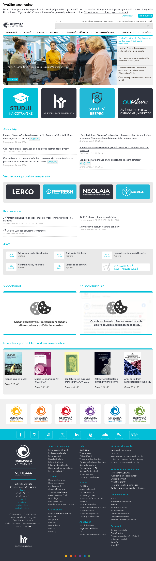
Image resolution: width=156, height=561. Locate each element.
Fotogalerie (53, 519)
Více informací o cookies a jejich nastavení (106, 12)
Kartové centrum (55, 502)
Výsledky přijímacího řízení (91, 459)
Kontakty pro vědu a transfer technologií (128, 488)
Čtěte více (13, 79)
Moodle (111, 21)
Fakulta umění (54, 456)
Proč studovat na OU (89, 468)
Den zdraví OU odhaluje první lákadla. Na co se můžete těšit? (111, 160)
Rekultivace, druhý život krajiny (33, 253)
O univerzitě (13, 32)
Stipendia (83, 502)
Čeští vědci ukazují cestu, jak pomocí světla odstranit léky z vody (36, 149)
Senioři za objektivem (76, 265)
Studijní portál (128, 21)
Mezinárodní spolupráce (121, 450)
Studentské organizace (89, 514)
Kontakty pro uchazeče (89, 477)
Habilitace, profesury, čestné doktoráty (127, 460)
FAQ (81, 532)
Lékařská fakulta (55, 462)
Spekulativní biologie (76, 253)
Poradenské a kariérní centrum (61, 505)
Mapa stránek (87, 21)
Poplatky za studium (88, 505)
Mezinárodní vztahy (107, 32)
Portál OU (84, 486)
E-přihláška (84, 450)
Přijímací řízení (85, 456)
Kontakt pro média (119, 530)
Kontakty (52, 532)
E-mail (118, 21)
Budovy (51, 529)
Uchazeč (29, 32)
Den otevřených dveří (89, 471)
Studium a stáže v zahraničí (91, 498)
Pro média (146, 32)
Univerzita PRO (130, 32)
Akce (7, 244)
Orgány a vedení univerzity (59, 513)
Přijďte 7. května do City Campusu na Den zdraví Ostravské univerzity (38, 67)
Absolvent (56, 32)
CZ (57, 21)
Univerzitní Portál (144, 21)
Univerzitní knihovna (57, 480)
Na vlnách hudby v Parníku (31, 265)
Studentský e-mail (87, 489)
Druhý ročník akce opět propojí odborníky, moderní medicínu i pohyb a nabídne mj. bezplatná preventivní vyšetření (48, 73)
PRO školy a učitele (119, 508)
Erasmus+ (115, 453)
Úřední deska (54, 526)
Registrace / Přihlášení (89, 529)
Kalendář (52, 523)
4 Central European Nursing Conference (24, 231)
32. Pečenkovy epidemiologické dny (98, 217)
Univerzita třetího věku (120, 517)
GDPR (113, 498)
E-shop (114, 505)
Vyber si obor (85, 453)
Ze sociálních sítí (92, 286)
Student (42, 32)
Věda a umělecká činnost (79, 32)
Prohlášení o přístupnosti (121, 502)
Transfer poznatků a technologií (124, 485)
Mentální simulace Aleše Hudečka (130, 253)
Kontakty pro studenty (89, 517)
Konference (12, 211)
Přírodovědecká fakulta (58, 465)
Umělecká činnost (118, 479)
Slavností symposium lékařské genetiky (99, 227)
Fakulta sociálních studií (58, 450)
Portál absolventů (87, 526)
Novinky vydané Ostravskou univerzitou (34, 343)
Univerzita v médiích (119, 539)
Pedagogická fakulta (57, 453)
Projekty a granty (118, 482)
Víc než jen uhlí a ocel (15, 379)
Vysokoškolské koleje (57, 492)
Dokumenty (53, 516)
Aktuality (10, 129)
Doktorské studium (88, 465)
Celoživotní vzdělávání (120, 514)
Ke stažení (115, 542)
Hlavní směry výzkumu (120, 473)
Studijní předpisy (87, 511)
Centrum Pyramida (56, 489)
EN (60, 21)
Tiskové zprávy (117, 533)
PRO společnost (117, 511)
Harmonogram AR (88, 495)
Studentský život (86, 474)
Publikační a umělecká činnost (123, 476)
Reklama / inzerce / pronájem (123, 520)
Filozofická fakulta (56, 459)
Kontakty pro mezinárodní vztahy (125, 463)
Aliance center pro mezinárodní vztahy (127, 456)
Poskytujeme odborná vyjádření (124, 536)
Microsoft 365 (100, 21)
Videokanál (12, 286)
